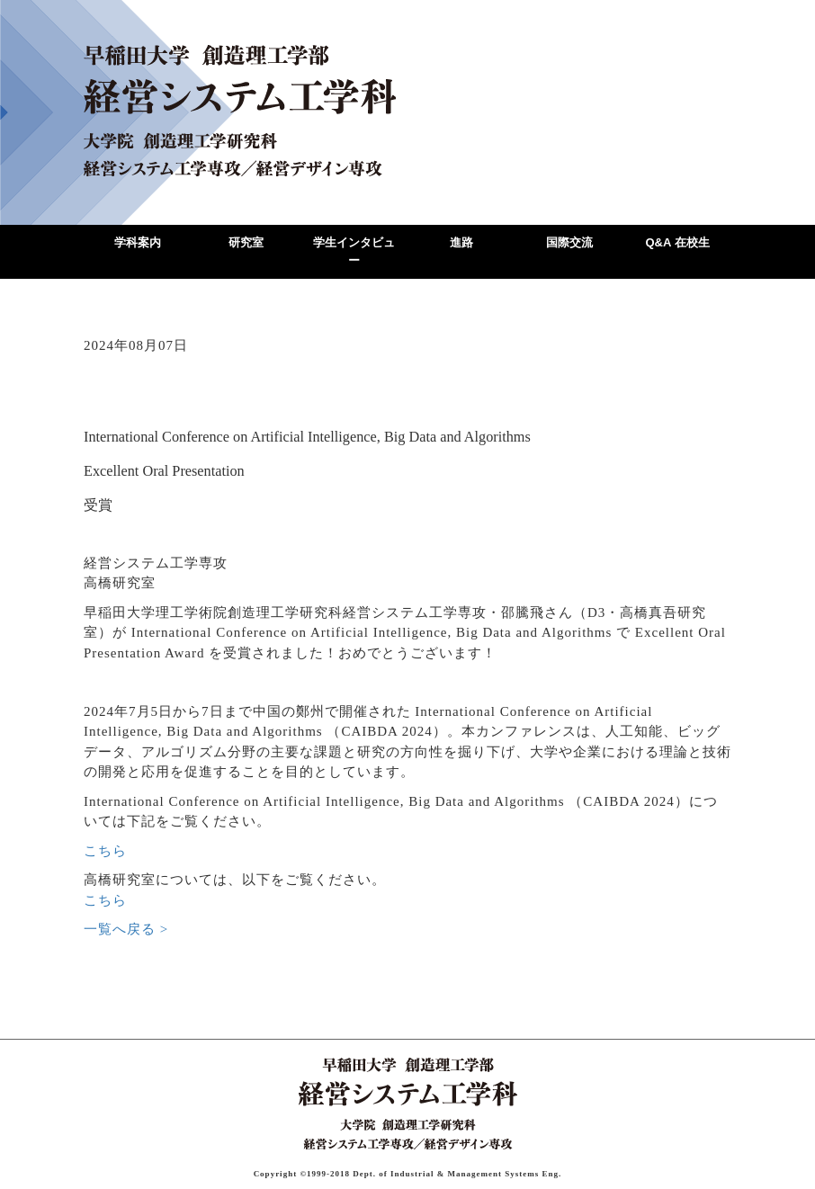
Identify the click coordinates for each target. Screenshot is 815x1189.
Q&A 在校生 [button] (677, 242)
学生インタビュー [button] (354, 251)
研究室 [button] (246, 242)
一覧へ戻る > (126, 929)
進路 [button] (461, 242)
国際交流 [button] (569, 242)
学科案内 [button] (137, 242)
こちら (105, 851)
